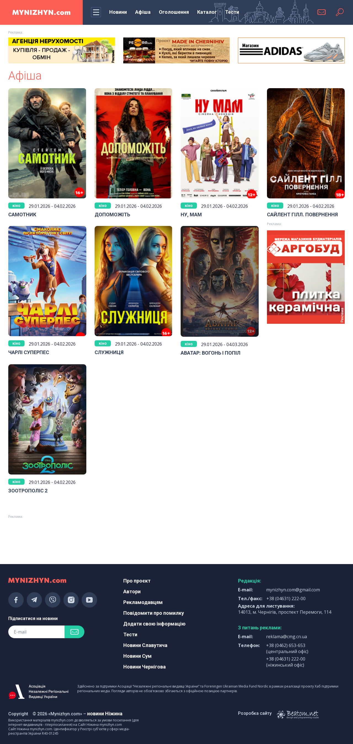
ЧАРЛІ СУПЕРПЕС (28, 352)
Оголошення (174, 12)
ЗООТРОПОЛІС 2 (27, 491)
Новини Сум (137, 656)
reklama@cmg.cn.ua (286, 637)
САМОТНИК (22, 214)
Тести (232, 12)
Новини (118, 12)
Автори (132, 591)
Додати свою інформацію (154, 624)
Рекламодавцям (143, 602)
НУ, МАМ (191, 214)
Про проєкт (137, 581)
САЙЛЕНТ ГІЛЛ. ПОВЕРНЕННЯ (302, 214)
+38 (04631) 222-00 (286, 598)
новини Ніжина (104, 713)
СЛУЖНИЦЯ (109, 352)
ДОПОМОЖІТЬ (112, 214)
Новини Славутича (145, 645)
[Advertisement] (176, 535)
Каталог (207, 12)
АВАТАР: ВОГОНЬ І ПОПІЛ (210, 353)
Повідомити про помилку (153, 613)
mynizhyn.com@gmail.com (293, 590)
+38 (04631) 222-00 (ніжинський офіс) (285, 662)
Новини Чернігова (144, 667)
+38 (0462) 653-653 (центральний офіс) (287, 648)
